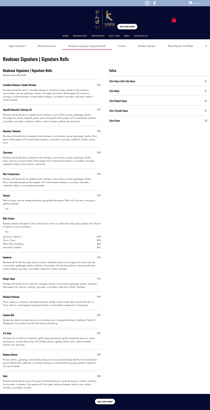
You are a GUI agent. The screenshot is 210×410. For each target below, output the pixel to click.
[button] (174, 20)
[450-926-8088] (127, 27)
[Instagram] (147, 3)
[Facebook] (154, 3)
